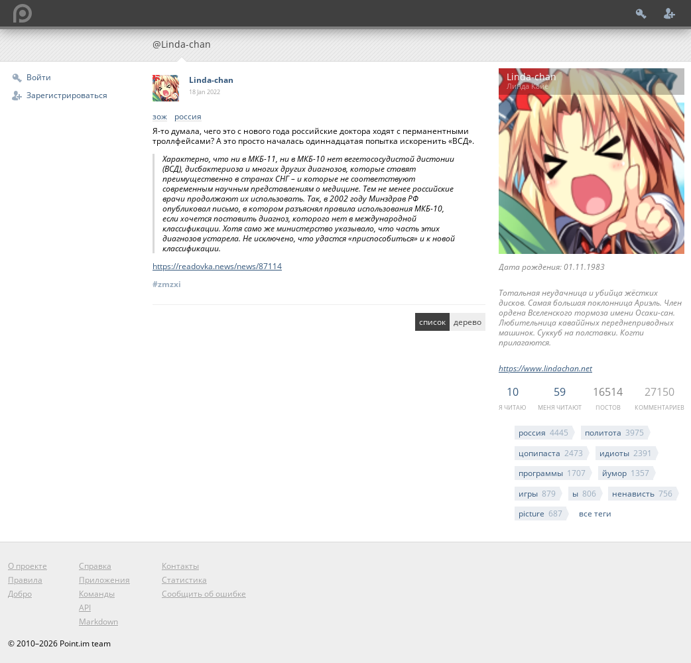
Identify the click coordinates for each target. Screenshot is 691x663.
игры (537, 493)
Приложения (104, 580)
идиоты (625, 453)
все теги (595, 513)
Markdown (98, 622)
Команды (97, 594)
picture (540, 513)
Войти (39, 77)
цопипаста (551, 453)
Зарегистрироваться (67, 95)
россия (543, 432)
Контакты (180, 566)
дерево (467, 322)
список (432, 322)
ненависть (642, 493)
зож (160, 117)
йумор (625, 473)
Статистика (184, 580)
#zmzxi (167, 284)
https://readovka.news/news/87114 (217, 266)
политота (614, 432)
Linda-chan (211, 80)
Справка (95, 566)
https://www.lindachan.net (545, 368)
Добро (20, 594)
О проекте (27, 566)
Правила (25, 580)
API (85, 608)
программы (552, 473)
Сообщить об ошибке (204, 594)
